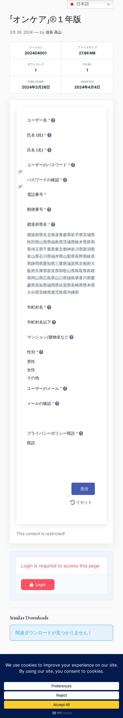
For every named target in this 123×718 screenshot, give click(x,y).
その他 (33, 377)
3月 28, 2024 (21, 32)
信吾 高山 (54, 32)
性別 (35, 351)
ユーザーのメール (46, 388)
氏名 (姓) (39, 135)
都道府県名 (40, 224)
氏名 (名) (39, 149)
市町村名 (38, 307)
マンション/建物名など (50, 337)
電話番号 (36, 194)
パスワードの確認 (46, 179)
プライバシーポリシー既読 (54, 433)
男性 (31, 361)
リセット (81, 502)
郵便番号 (38, 209)
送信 (84, 488)
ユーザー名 (40, 120)
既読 (31, 442)
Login (38, 584)
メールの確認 (42, 403)
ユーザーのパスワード (50, 164)
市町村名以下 (41, 322)
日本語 (79, 4)
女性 (31, 369)
